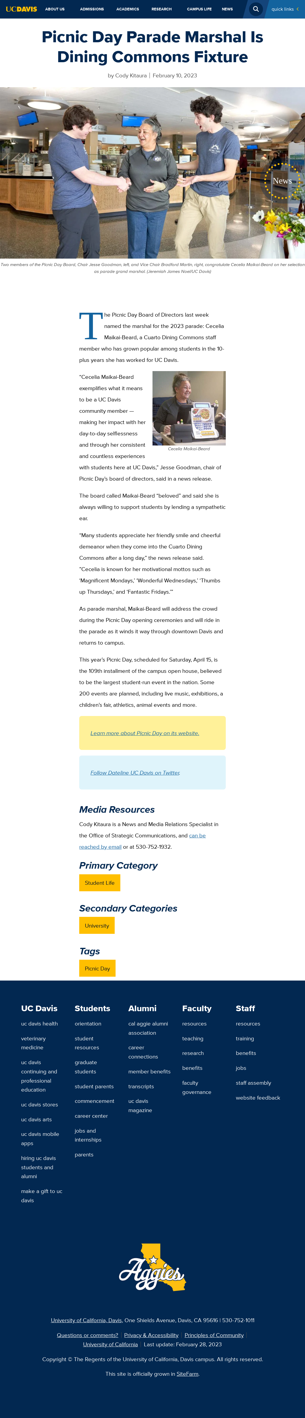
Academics (127, 9)
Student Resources (87, 1043)
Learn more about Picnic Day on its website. (145, 733)
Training (245, 1038)
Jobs (241, 1068)
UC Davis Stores (39, 1104)
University (97, 925)
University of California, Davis (86, 1320)
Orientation (88, 1023)
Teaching (192, 1038)
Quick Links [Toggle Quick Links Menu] (283, 9)
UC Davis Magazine (140, 1105)
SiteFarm (187, 1373)
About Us (55, 9)
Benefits (192, 1068)
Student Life (100, 882)
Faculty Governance (196, 1087)
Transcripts (141, 1086)
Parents (84, 1154)
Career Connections (143, 1052)
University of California (110, 1344)
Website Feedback (258, 1097)
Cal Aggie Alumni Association (148, 1028)
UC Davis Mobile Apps (40, 1138)
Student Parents (94, 1086)
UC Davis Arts (36, 1119)
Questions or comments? (87, 1335)
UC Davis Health (39, 1023)
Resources (194, 1023)
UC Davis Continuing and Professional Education (39, 1076)
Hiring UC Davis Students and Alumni (38, 1167)
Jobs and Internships (88, 1135)
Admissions (92, 9)
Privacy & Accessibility (151, 1335)
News (227, 9)
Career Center (91, 1115)
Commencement (94, 1101)
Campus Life (199, 9)
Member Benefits (149, 1071)
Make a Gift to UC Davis (41, 1195)
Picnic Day (97, 968)
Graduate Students (86, 1066)
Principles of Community (214, 1335)
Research (162, 9)
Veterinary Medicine (33, 1043)
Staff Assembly (253, 1082)
